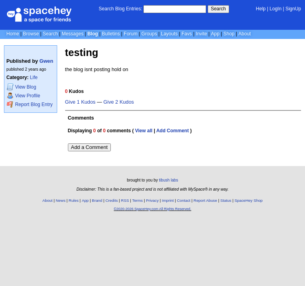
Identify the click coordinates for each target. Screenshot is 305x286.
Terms (137, 200)
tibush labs (168, 180)
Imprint (168, 200)
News (61, 200)
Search (218, 9)
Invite (201, 34)
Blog (92, 34)
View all (143, 130)
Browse (31, 34)
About (244, 34)
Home (12, 34)
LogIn (276, 9)
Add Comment (172, 130)
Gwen (46, 61)
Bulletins (111, 34)
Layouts (169, 34)
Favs (186, 34)
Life (33, 77)
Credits (112, 200)
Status (226, 200)
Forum (131, 34)
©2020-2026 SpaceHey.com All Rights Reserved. (152, 209)
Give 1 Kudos (80, 102)
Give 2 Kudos (118, 102)
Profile (23, 95)
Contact (184, 200)
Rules (74, 200)
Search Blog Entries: (120, 9)
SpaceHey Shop (249, 200)
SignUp (293, 9)
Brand (97, 200)
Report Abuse (205, 200)
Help (261, 9)
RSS (125, 200)
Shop (228, 34)
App (215, 34)
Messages (72, 34)
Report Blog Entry (29, 104)
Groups (149, 34)
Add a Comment (89, 147)
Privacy (152, 200)
